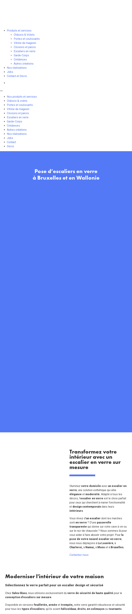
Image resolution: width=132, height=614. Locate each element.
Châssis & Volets (24, 34)
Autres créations (24, 63)
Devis (10, 146)
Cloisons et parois (25, 47)
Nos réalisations (17, 67)
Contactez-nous (79, 554)
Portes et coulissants (27, 38)
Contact (11, 142)
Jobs (10, 72)
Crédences (20, 59)
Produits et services (19, 30)
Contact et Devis (17, 76)
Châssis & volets (17, 100)
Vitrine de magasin (25, 43)
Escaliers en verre (24, 51)
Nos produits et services (22, 96)
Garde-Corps (21, 55)
